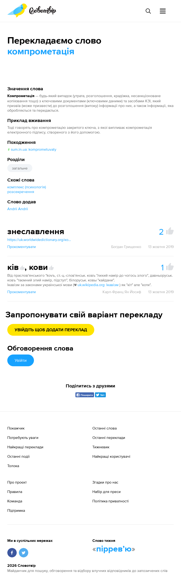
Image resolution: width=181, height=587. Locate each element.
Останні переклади (108, 437)
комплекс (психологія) (26, 187)
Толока (13, 466)
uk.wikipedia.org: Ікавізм (96, 285)
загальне (20, 168)
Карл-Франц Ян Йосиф (122, 292)
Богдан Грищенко (126, 246)
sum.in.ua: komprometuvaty (31, 149)
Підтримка (16, 510)
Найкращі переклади (25, 447)
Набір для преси (106, 491)
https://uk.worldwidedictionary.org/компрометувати (40, 239)
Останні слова (104, 428)
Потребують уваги (22, 437)
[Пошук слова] (148, 11)
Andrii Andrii (17, 209)
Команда (14, 501)
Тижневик (100, 447)
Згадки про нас (105, 482)
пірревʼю (114, 549)
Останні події (18, 456)
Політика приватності (110, 501)
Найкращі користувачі (111, 456)
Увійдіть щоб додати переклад (51, 330)
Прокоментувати (21, 246)
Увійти (21, 360)
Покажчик (16, 428)
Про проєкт (17, 482)
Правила (14, 491)
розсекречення (20, 191)
